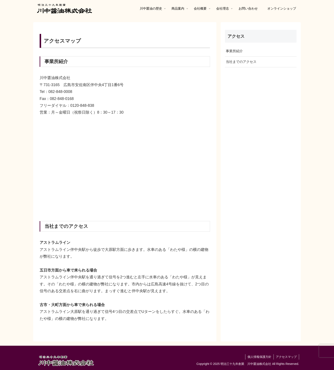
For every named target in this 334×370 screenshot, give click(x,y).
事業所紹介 (234, 51)
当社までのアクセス (241, 62)
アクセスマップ (286, 356)
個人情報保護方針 (259, 356)
